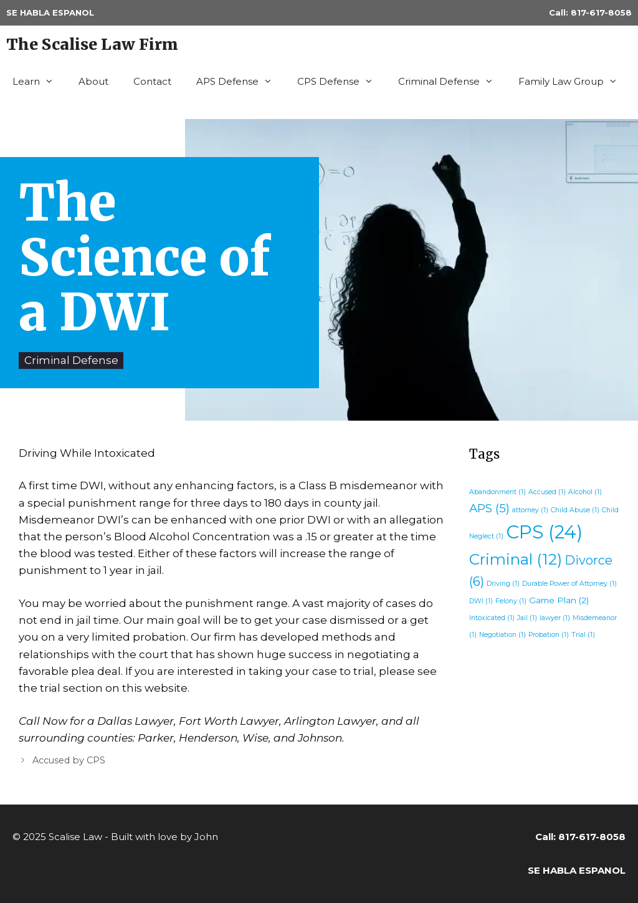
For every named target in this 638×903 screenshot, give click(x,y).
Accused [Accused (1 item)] (547, 492)
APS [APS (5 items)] (489, 508)
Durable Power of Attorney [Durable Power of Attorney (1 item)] (569, 584)
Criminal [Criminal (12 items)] (515, 559)
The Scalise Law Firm (92, 44)
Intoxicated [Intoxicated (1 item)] (492, 618)
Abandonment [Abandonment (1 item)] (497, 492)
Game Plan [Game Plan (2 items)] (559, 600)
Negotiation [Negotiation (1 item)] (502, 635)
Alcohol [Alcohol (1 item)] (585, 492)
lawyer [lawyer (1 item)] (555, 618)
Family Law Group (574, 81)
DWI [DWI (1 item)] (481, 601)
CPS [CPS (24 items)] (544, 532)
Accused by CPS (68, 760)
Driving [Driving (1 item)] (503, 584)
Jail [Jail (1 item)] (527, 618)
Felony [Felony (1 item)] (510, 601)
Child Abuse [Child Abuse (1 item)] (575, 510)
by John (199, 837)
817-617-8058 (601, 12)
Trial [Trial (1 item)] (583, 635)
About (93, 81)
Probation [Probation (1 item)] (548, 635)
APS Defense (240, 81)
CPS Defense (341, 81)
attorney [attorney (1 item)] (530, 510)
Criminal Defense (452, 81)
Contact (152, 81)
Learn (39, 81)
